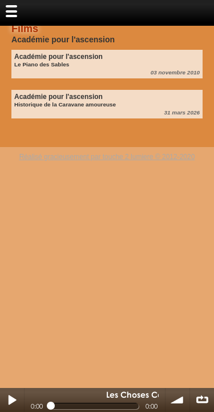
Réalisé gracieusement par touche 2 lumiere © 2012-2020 (107, 157)
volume (177, 400)
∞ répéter (202, 400)
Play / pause (12, 400)
